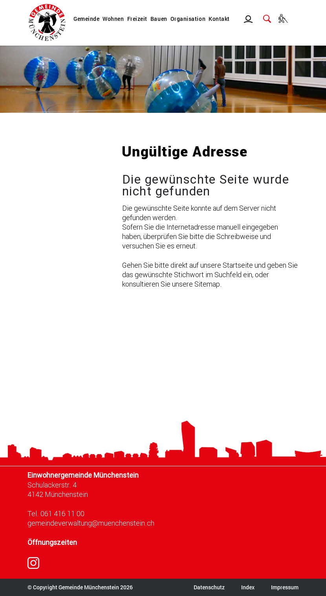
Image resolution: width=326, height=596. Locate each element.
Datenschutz (209, 587)
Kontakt (219, 18)
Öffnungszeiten (52, 542)
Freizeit (137, 18)
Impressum (285, 587)
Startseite (238, 265)
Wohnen (113, 18)
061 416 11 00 (62, 513)
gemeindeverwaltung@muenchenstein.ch (90, 523)
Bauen (158, 18)
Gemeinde (86, 18)
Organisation (187, 18)
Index (248, 587)
